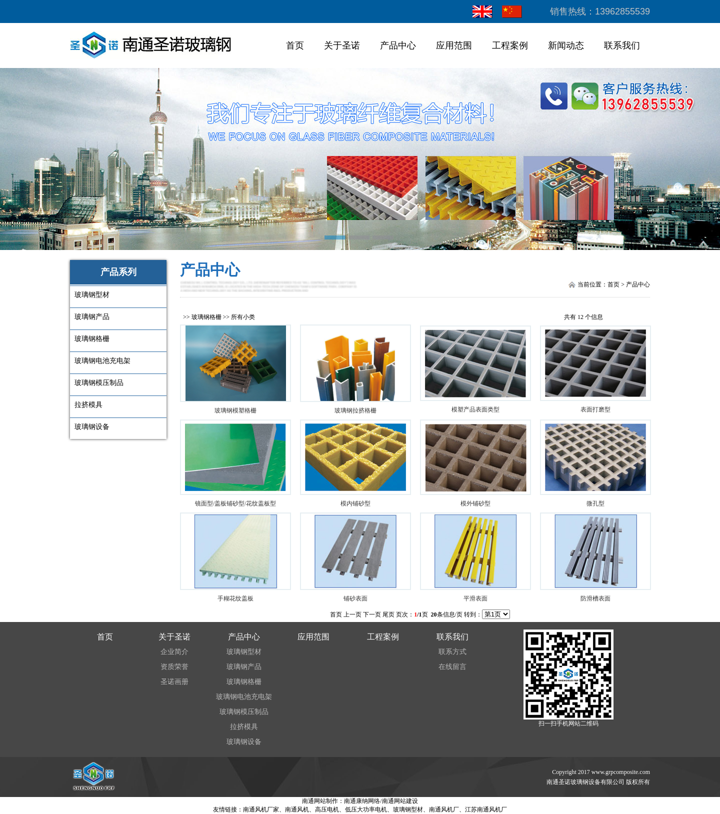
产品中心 (398, 45)
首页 (295, 45)
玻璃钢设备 (244, 742)
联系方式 (452, 652)
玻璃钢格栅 (207, 317)
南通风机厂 (444, 809)
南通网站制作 (320, 801)
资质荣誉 (174, 666)
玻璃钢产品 (244, 666)
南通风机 (297, 809)
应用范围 (454, 45)
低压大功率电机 (366, 809)
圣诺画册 (174, 682)
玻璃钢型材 (244, 652)
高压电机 (327, 809)
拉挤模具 (244, 726)
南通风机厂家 (261, 809)
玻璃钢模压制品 (244, 712)
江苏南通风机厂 (486, 809)
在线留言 (452, 666)
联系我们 (622, 45)
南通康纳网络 (362, 801)
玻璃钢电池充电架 (244, 696)
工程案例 (510, 45)
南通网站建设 (400, 801)
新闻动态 (566, 45)
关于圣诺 (342, 45)
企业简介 (174, 652)
